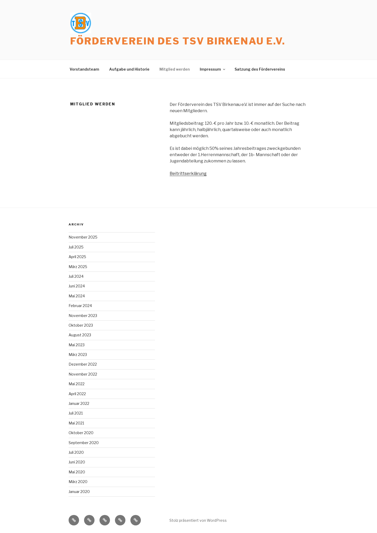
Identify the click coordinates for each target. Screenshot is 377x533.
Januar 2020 (79, 491)
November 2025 (83, 237)
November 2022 (83, 374)
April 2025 (77, 256)
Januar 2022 (79, 403)
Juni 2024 (77, 286)
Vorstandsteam (84, 69)
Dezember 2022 (83, 364)
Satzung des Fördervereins (260, 69)
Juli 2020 (76, 452)
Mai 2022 (77, 384)
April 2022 (77, 394)
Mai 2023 (77, 345)
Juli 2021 (76, 413)
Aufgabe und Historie (129, 69)
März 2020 (78, 481)
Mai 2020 (77, 472)
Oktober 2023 (81, 325)
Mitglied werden (174, 69)
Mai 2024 (77, 296)
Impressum (213, 69)
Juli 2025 (76, 247)
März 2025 (78, 266)
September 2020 (84, 442)
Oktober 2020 (81, 432)
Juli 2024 (76, 276)
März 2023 (78, 354)
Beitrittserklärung (188, 173)
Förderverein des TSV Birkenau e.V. (177, 41)
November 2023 (83, 315)
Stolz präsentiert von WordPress (198, 520)
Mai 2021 (76, 423)
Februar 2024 (80, 305)
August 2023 (80, 335)
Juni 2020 (77, 462)
